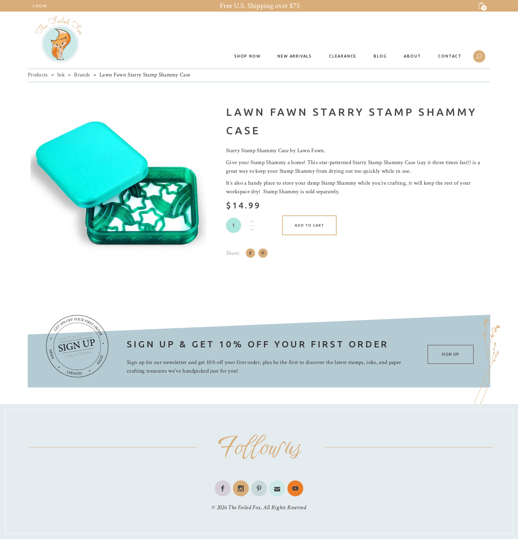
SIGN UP (450, 354)
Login (40, 6)
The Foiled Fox (244, 507)
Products (38, 74)
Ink (61, 74)
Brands (82, 74)
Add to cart (309, 225)
